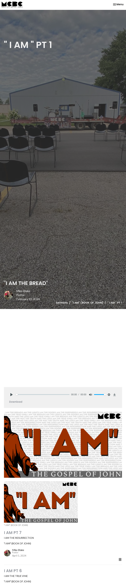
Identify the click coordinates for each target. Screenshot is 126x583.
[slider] (43, 394)
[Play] (11, 394)
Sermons (62, 303)
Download (15, 402)
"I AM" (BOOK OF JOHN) (87, 303)
